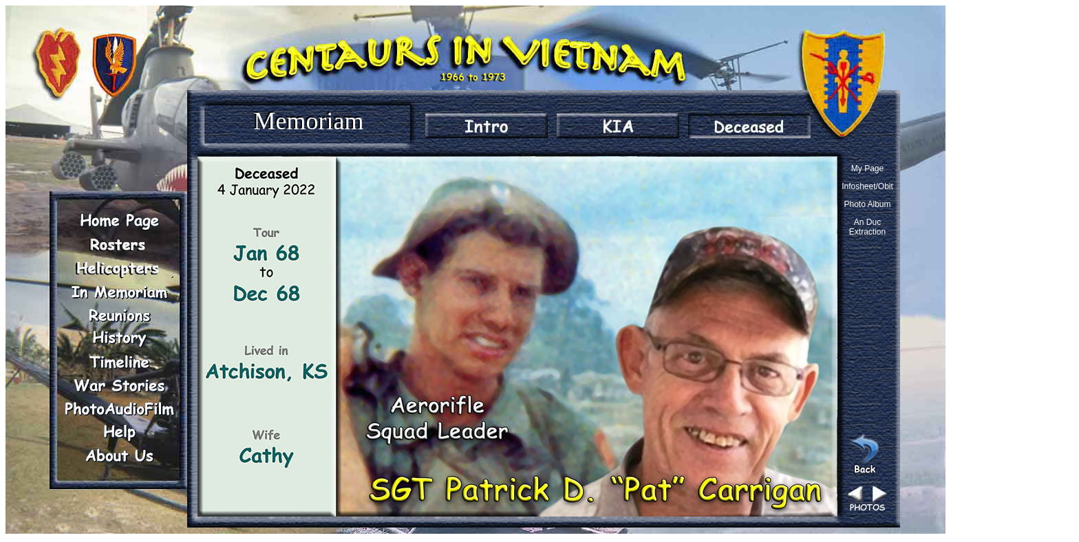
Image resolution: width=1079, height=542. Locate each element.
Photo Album (867, 204)
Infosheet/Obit (867, 186)
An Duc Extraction (867, 227)
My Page (867, 168)
